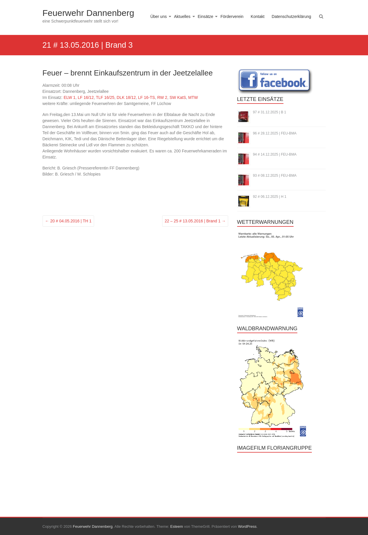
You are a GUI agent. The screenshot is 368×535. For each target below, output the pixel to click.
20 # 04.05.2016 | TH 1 (68, 221)
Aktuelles (182, 16)
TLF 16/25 (105, 97)
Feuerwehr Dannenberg (88, 13)
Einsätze (205, 16)
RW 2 (162, 97)
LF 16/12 (86, 97)
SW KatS (177, 97)
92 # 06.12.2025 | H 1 (269, 197)
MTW (193, 97)
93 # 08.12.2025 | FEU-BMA (275, 176)
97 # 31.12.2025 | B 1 (269, 112)
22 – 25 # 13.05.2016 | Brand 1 (195, 221)
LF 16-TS (146, 97)
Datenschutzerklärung (291, 16)
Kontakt (257, 16)
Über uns (158, 16)
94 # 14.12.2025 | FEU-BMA (275, 154)
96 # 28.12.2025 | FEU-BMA (275, 133)
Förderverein (231, 16)
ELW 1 (70, 97)
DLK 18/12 (126, 97)
